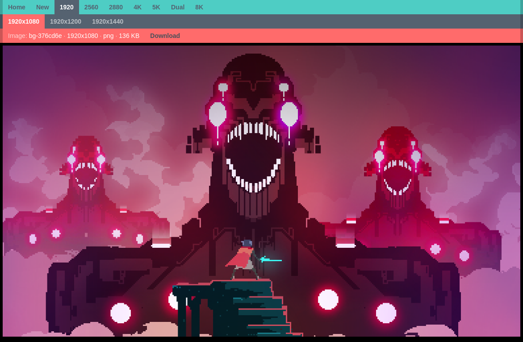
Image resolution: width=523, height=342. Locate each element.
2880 (116, 7)
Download (165, 35)
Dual (177, 7)
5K (156, 7)
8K (199, 7)
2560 (91, 7)
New (42, 7)
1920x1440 (107, 21)
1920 (67, 7)
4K (138, 7)
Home (16, 7)
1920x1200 (65, 21)
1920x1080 (23, 21)
